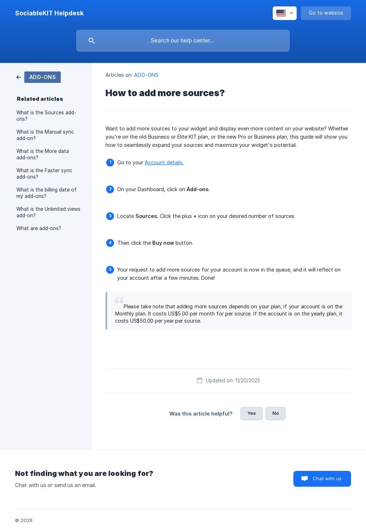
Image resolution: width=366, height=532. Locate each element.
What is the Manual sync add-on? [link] (45, 135)
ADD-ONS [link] (146, 75)
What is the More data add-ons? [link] (42, 154)
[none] (49, 13)
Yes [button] (251, 413)
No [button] (275, 413)
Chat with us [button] (327, 478)
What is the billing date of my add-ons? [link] (46, 193)
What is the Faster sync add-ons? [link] (44, 174)
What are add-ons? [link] (38, 228)
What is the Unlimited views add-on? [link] (48, 212)
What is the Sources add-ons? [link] (46, 116)
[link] (38, 76)
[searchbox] (183, 41)
